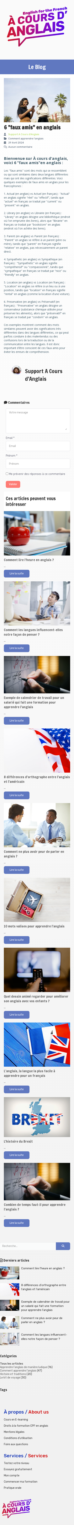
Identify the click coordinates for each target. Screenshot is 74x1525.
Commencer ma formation (20, 1481)
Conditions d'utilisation (18, 1438)
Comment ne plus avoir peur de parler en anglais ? (34, 854)
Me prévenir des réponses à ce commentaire (35, 474)
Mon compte (11, 1475)
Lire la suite (17, 573)
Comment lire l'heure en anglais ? (29, 559)
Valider (13, 484)
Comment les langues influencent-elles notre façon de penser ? (33, 632)
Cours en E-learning (16, 1419)
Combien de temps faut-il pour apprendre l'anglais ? (35, 1207)
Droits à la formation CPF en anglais (26, 1425)
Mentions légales (14, 1432)
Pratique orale (12, 1488)
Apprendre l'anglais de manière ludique (23, 1367)
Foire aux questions (16, 1444)
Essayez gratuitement (18, 1469)
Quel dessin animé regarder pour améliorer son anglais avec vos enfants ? (36, 998)
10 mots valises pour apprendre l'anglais (34, 926)
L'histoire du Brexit (18, 1141)
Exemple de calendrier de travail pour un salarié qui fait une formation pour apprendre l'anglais (34, 702)
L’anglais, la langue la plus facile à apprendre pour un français (29, 1073)
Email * (10, 438)
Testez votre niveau (16, 1463)
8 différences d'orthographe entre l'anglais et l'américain (37, 779)
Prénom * (11, 455)
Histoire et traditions (13, 1374)
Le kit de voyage (10, 1377)
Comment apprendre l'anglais (18, 1370)
